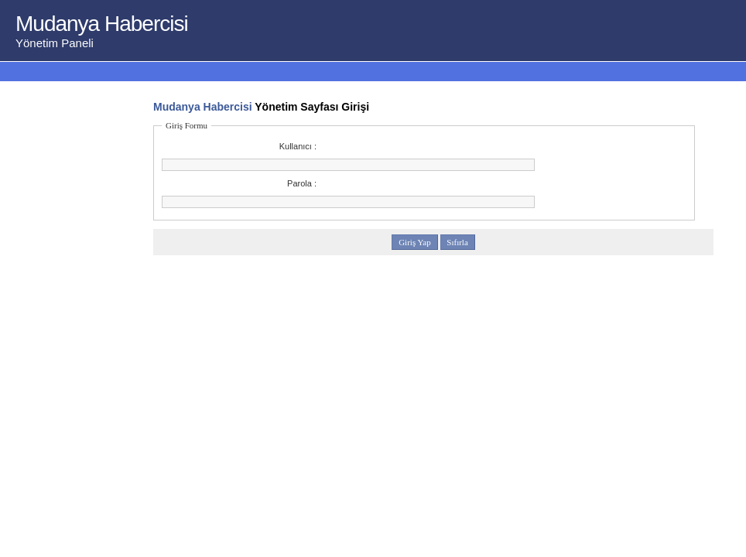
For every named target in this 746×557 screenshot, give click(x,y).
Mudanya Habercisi (202, 107)
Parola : (302, 183)
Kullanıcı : (298, 146)
